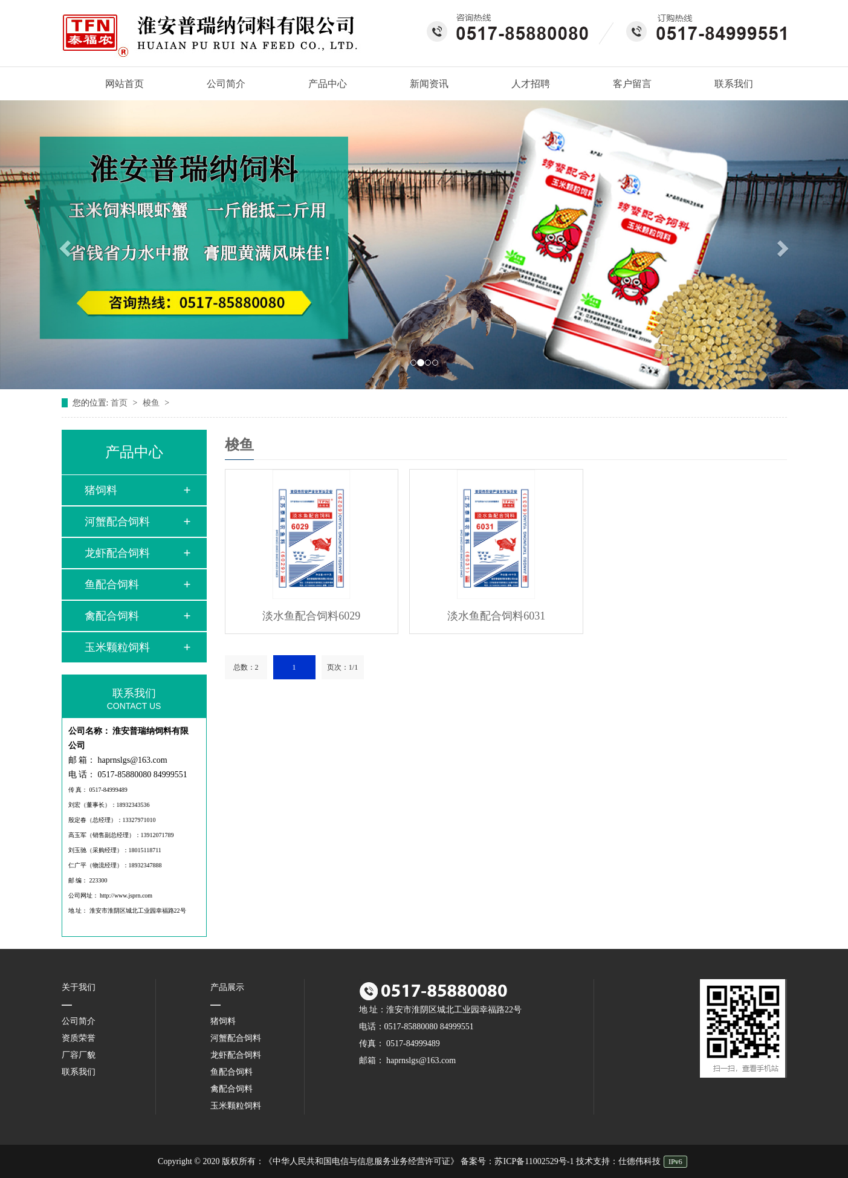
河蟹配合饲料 (117, 522)
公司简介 (226, 84)
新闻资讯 (429, 84)
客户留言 (632, 84)
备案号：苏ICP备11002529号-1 (517, 1161)
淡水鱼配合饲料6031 (496, 616)
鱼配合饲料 (112, 584)
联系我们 (733, 84)
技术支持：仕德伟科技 (618, 1161)
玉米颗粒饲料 (117, 647)
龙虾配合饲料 (117, 553)
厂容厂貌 (78, 1055)
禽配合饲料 (112, 616)
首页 (120, 402)
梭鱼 (152, 402)
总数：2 (246, 667)
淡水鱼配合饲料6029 (311, 616)
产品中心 (327, 84)
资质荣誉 (78, 1038)
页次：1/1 (342, 667)
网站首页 (118, 84)
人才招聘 (530, 84)
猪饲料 (101, 490)
